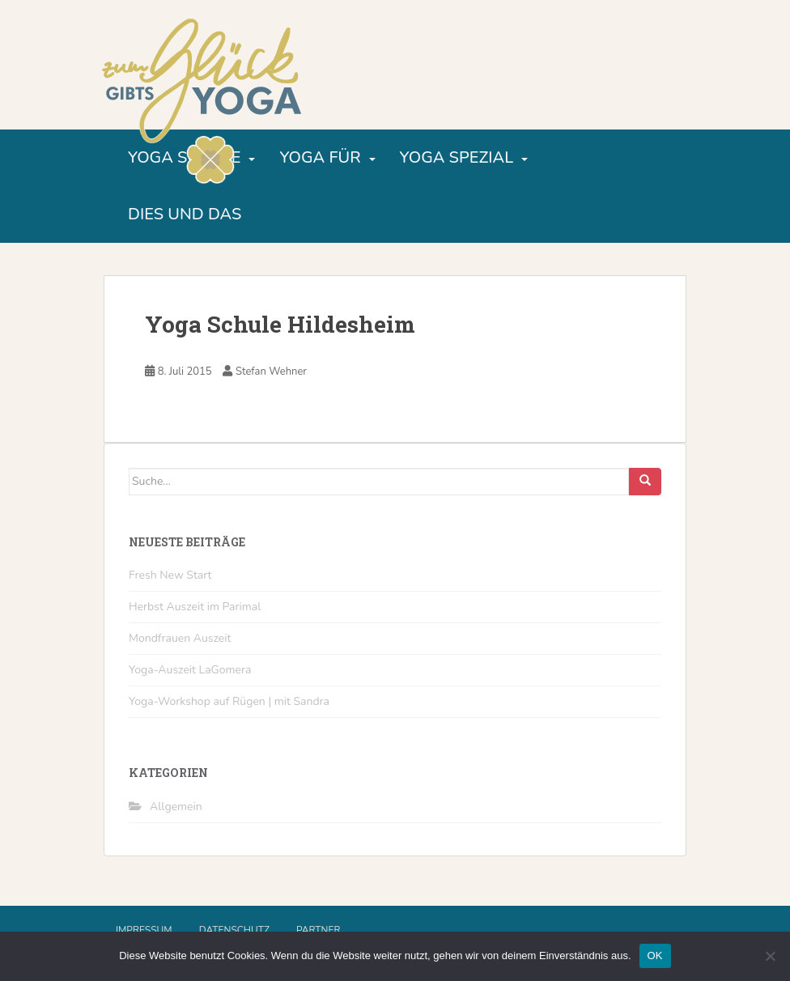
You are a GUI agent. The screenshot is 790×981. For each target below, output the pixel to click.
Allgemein (176, 806)
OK (655, 955)
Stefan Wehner (271, 371)
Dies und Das (184, 214)
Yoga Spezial (457, 157)
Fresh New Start (170, 575)
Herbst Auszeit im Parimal (195, 606)
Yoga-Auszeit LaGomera (190, 669)
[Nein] (770, 956)
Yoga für (319, 157)
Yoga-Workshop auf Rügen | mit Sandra (229, 701)
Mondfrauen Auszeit (180, 638)
